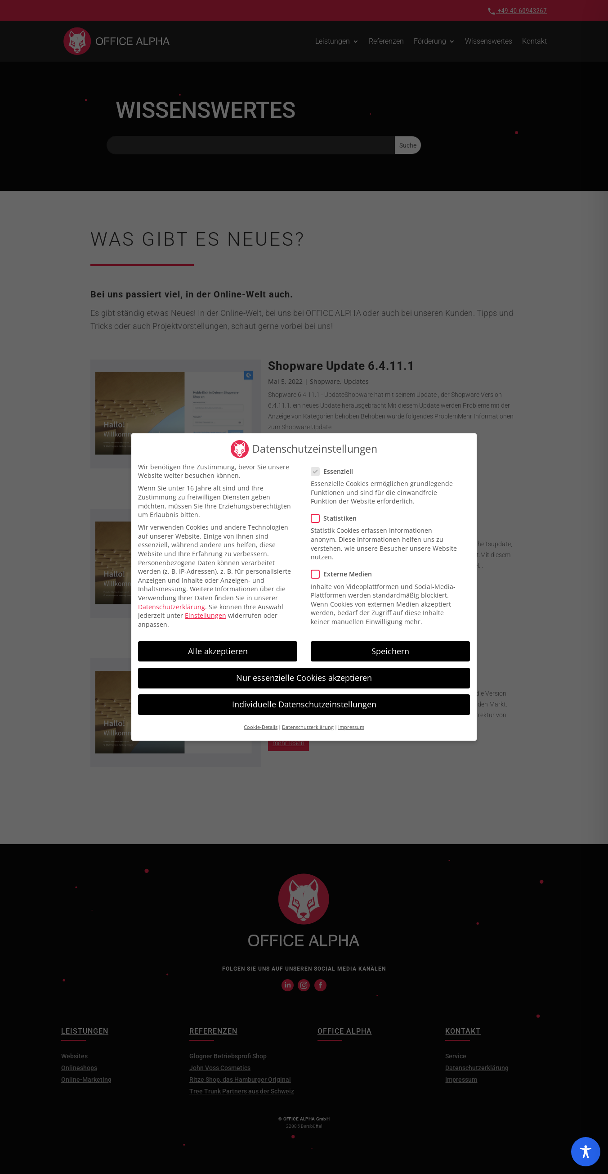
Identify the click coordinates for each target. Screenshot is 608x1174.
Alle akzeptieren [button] (218, 643)
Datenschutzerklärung (171, 599)
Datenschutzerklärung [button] (308, 720)
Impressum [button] (351, 720)
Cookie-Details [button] (260, 720)
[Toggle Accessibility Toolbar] (585, 1151)
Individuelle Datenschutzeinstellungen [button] (304, 696)
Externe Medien (345, 566)
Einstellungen (205, 608)
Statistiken (337, 511)
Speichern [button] (390, 643)
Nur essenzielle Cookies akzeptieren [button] (304, 670)
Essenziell (336, 463)
